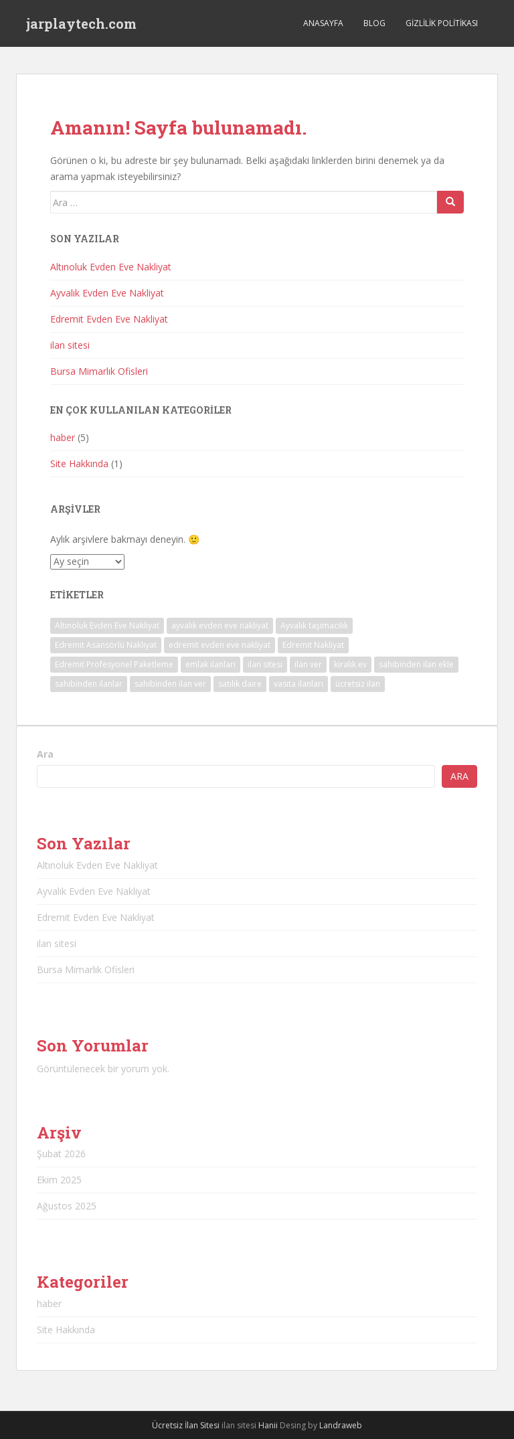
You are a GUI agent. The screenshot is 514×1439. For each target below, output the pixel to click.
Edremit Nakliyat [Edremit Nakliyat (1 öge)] (313, 645)
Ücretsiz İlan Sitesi (186, 1425)
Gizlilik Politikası (442, 23)
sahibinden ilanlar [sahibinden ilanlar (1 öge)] (88, 683)
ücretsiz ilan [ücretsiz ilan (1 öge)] (357, 683)
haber (62, 437)
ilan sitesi (70, 345)
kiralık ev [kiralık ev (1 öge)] (350, 664)
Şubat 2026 (61, 1153)
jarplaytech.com (81, 23)
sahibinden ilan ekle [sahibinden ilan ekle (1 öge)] (416, 664)
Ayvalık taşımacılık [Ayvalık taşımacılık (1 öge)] (314, 625)
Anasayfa (323, 23)
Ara (45, 754)
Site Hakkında (79, 463)
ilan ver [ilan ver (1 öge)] (308, 664)
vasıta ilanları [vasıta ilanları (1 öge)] (298, 683)
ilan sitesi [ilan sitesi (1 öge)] (265, 664)
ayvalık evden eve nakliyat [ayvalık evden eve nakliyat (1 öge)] (219, 625)
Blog (374, 23)
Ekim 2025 (59, 1179)
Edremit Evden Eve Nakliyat (109, 319)
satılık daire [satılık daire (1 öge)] (240, 683)
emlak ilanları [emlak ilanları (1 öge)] (210, 664)
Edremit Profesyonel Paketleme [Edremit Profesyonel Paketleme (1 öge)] (114, 664)
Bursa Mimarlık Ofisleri (99, 371)
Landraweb (340, 1425)
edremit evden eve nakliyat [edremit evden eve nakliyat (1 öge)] (219, 645)
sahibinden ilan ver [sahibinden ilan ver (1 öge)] (170, 683)
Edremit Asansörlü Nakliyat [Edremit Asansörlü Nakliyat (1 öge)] (106, 645)
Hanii (268, 1425)
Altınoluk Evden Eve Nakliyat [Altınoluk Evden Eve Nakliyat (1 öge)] (107, 625)
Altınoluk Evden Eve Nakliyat (110, 266)
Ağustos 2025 (66, 1205)
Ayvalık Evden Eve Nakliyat (107, 292)
